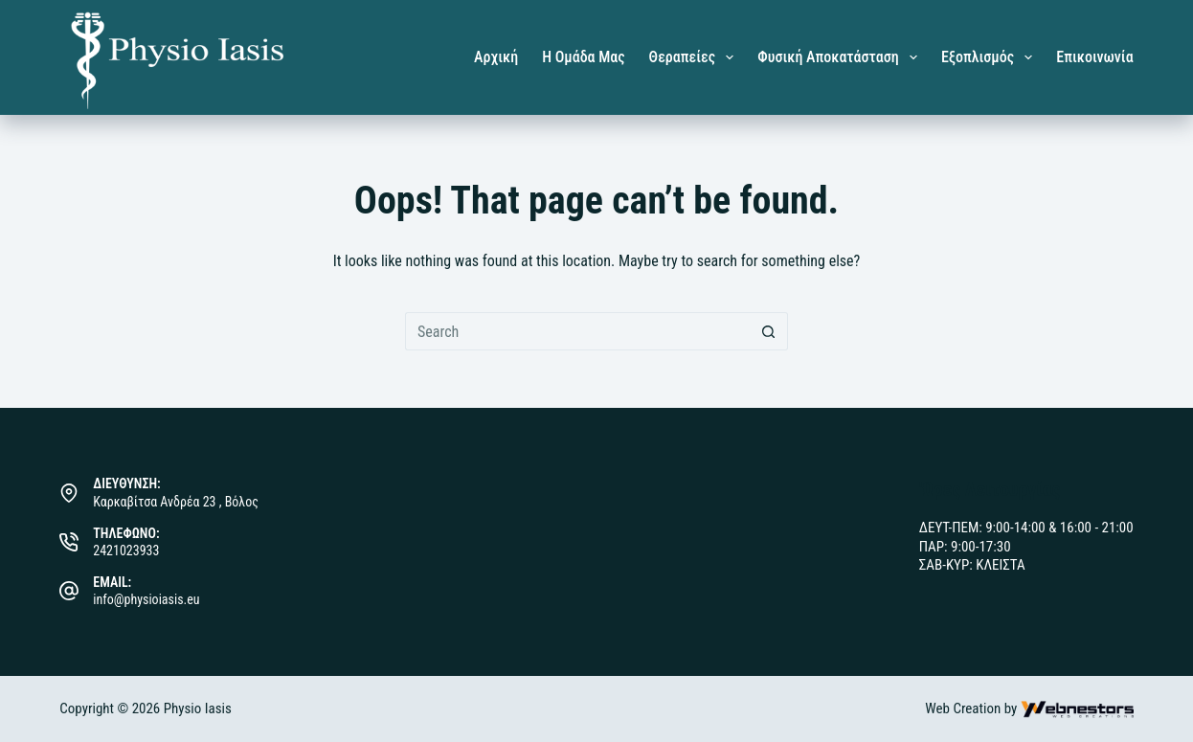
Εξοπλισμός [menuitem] (990, 57)
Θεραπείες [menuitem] (695, 57)
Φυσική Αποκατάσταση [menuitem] (841, 57)
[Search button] (769, 331)
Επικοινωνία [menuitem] (1094, 57)
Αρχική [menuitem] (496, 57)
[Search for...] (577, 331)
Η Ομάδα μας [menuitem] (583, 57)
